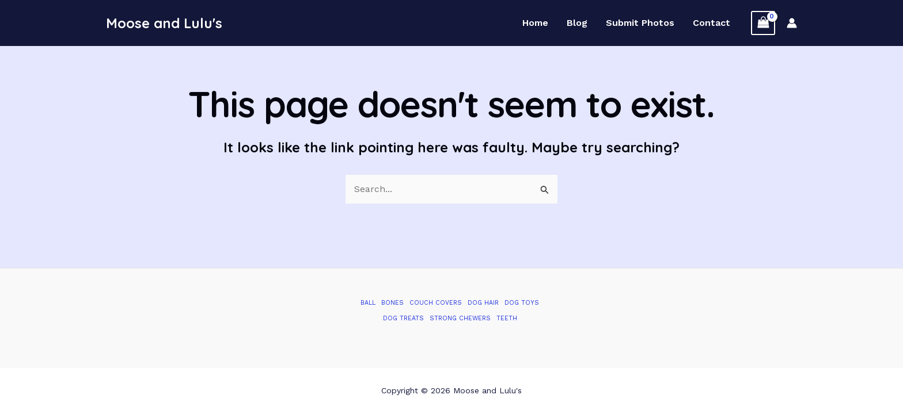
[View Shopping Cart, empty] (763, 22)
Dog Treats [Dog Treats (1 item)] (403, 318)
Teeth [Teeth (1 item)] (506, 318)
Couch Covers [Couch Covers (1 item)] (435, 302)
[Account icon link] (792, 23)
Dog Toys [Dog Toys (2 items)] (521, 302)
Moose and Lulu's (164, 23)
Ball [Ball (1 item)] (368, 302)
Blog (577, 23)
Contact (711, 23)
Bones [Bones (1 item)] (392, 302)
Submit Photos (640, 23)
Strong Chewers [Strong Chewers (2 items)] (460, 318)
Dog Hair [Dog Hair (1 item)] (483, 302)
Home (535, 23)
